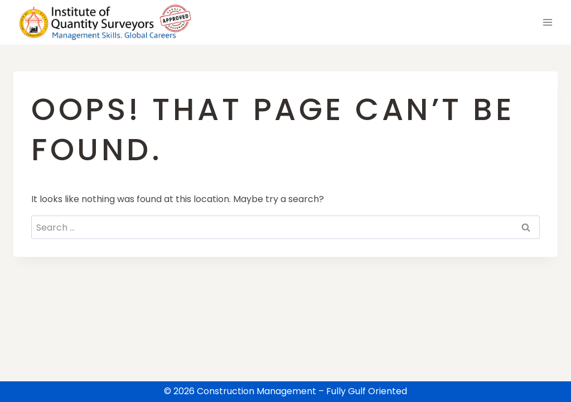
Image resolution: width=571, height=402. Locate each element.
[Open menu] (547, 22)
